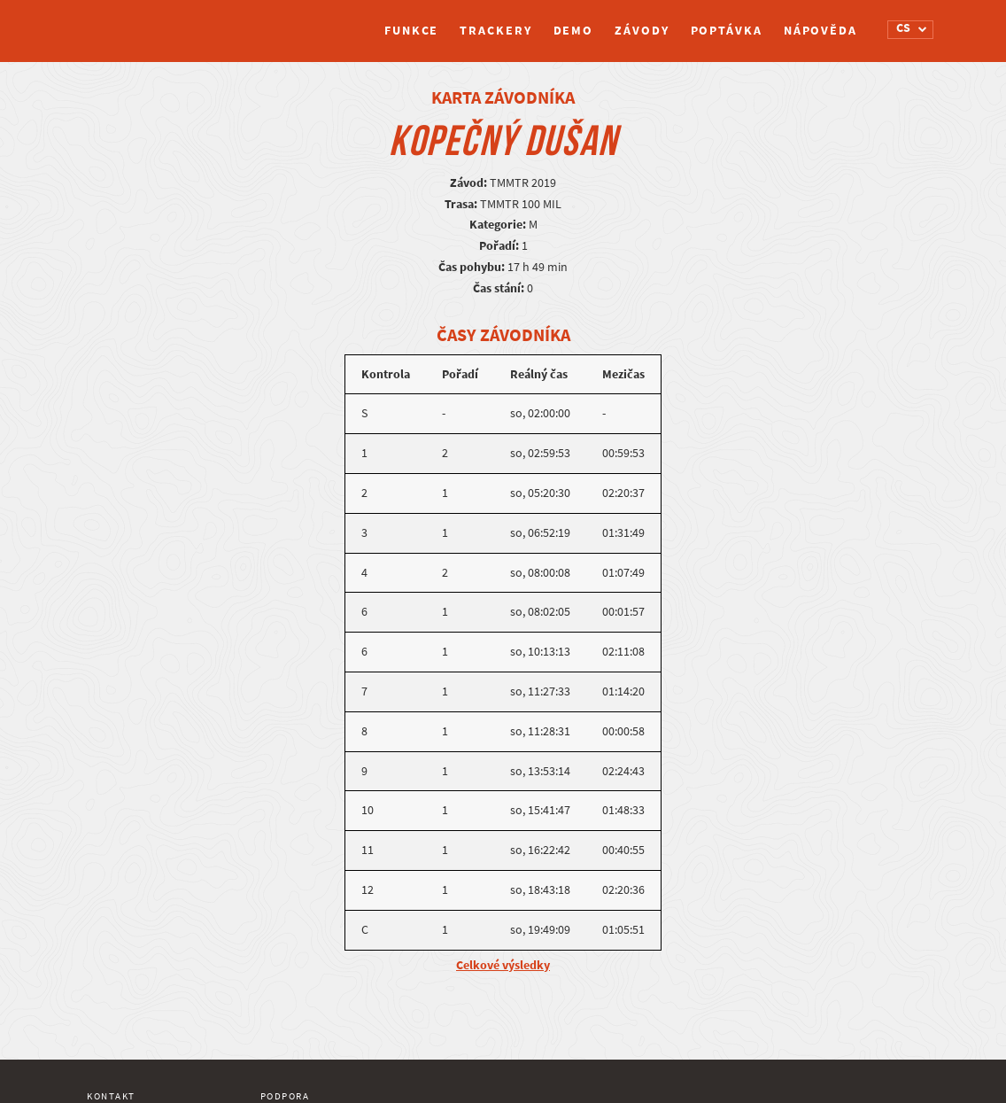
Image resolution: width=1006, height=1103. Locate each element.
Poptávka (726, 30)
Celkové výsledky (503, 965)
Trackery (495, 30)
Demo (573, 30)
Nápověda (820, 30)
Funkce (411, 30)
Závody (642, 30)
